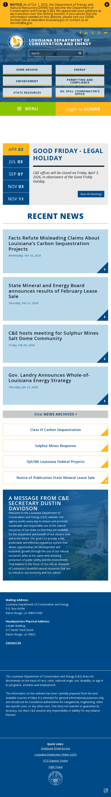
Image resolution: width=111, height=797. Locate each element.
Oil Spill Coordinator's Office (80, 92)
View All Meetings (91, 194)
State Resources (27, 92)
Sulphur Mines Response (55, 445)
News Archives (55, 414)
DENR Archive (27, 69)
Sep (16, 174)
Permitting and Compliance (80, 81)
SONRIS (83, 109)
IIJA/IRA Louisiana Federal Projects (55, 461)
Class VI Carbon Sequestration (55, 429)
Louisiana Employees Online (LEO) (55, 754)
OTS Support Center (55, 760)
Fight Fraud (55, 767)
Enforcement (27, 81)
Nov (16, 186)
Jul (16, 161)
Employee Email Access (55, 748)
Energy (80, 69)
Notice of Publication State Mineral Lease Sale (61, 479)
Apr (16, 149)
